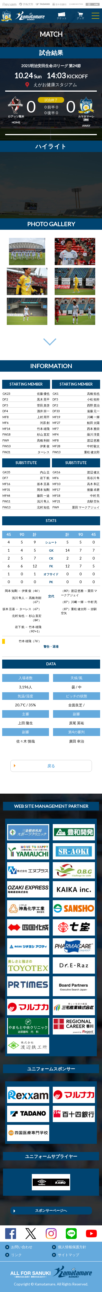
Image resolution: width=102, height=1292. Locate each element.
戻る (51, 765)
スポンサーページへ (51, 1210)
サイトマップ (68, 1255)
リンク (16, 1255)
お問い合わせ (21, 1247)
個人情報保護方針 (72, 1247)
